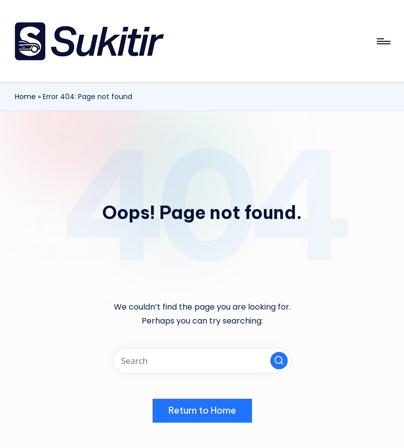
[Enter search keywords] (202, 360)
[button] (279, 360)
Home (25, 97)
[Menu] (383, 41)
